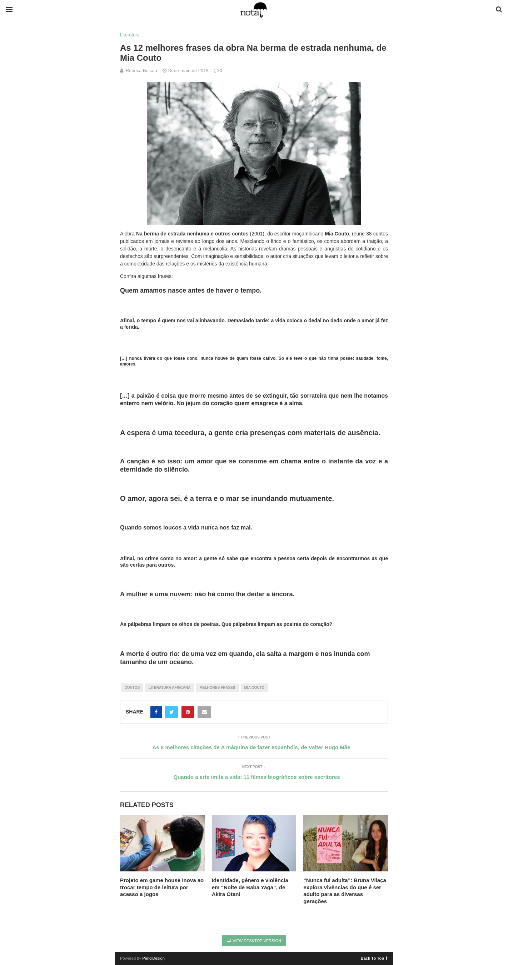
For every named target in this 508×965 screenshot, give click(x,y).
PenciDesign (153, 958)
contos (132, 688)
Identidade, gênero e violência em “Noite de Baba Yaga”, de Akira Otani (250, 887)
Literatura (130, 35)
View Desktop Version (254, 941)
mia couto (254, 688)
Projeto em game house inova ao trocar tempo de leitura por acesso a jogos (162, 887)
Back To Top (374, 958)
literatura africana (169, 688)
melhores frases (217, 688)
